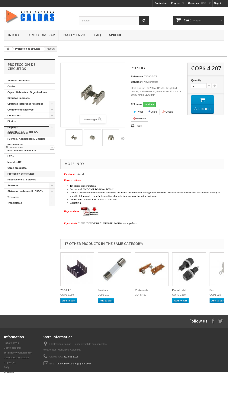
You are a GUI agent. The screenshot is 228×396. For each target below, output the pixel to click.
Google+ (168, 111)
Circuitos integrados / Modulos (25, 103)
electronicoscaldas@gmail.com (74, 363)
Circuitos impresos (19, 98)
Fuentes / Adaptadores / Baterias (27, 138)
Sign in (218, 3)
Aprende (116, 35)
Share (152, 111)
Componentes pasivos (21, 109)
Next (123, 138)
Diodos (12, 121)
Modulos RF (14, 162)
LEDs (11, 156)
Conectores (14, 115)
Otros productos (17, 168)
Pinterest (139, 118)
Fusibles (103, 290)
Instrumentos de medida (22, 150)
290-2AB (65, 290)
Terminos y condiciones (18, 352)
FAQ (97, 35)
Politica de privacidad (16, 357)
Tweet (138, 111)
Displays (13, 127)
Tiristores (13, 197)
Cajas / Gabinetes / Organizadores (27, 92)
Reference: (137, 76)
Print (139, 126)
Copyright (9, 362)
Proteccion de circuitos (21, 173)
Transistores (15, 202)
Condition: (137, 81)
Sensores (13, 185)
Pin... (213, 290)
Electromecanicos (18, 133)
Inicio (13, 35)
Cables (12, 86)
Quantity (196, 80)
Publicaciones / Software (22, 179)
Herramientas (15, 144)
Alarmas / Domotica (19, 80)
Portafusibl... (143, 290)
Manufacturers (23, 217)
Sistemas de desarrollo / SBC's (25, 191)
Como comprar (41, 35)
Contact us (161, 3)
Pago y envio (74, 35)
